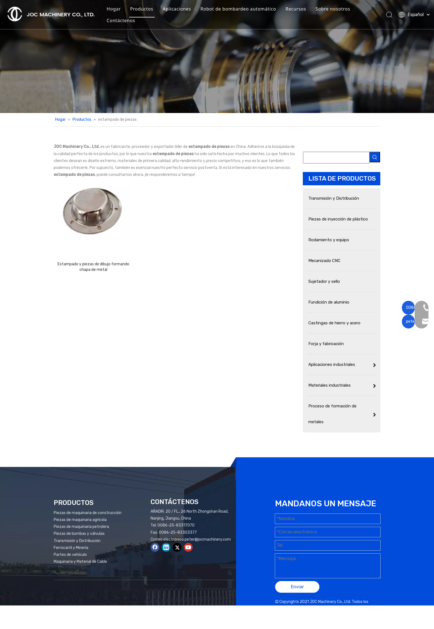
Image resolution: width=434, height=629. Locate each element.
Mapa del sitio (326, 608)
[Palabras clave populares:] (375, 157)
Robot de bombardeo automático (243, 9)
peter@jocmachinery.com (208, 539)
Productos (146, 9)
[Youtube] (188, 547)
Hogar (119, 9)
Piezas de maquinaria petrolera (81, 526)
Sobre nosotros (338, 9)
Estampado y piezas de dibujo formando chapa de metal (93, 267)
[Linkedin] (166, 547)
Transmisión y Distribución (77, 540)
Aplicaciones (182, 9)
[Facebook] (155, 547)
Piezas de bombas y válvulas (79, 533)
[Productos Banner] (217, 56)
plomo (371, 608)
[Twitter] (177, 547)
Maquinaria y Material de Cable (80, 561)
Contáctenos (126, 21)
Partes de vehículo (70, 554)
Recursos (301, 9)
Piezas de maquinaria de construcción (88, 512)
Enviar (297, 586)
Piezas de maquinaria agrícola (80, 519)
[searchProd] (336, 157)
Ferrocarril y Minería (71, 547)
